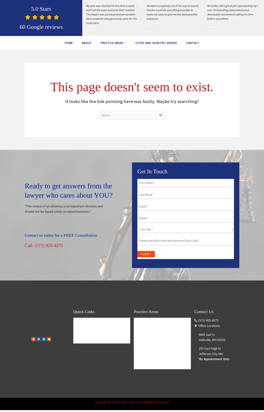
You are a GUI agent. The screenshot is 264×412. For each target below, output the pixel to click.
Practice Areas (122, 43)
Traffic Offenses (146, 342)
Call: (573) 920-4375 (49, 256)
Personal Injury (146, 359)
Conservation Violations (152, 376)
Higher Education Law (151, 350)
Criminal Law (145, 333)
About (91, 43)
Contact (132, 52)
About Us (82, 342)
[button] (122, 43)
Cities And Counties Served (172, 43)
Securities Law (146, 367)
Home (71, 43)
